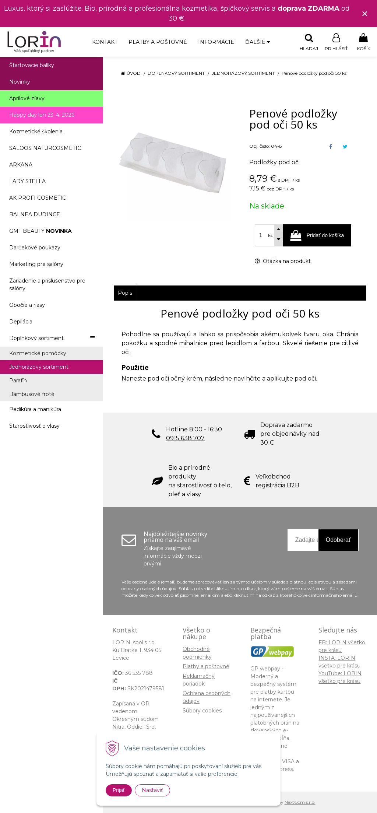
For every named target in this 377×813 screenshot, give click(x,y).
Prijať (119, 790)
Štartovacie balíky (31, 65)
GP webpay (265, 668)
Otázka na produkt (283, 261)
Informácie (216, 42)
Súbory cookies (202, 710)
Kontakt (104, 42)
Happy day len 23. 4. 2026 (41, 115)
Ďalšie (257, 42)
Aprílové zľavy (27, 98)
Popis (125, 293)
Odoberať (338, 540)
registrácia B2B (277, 485)
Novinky (19, 81)
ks (270, 235)
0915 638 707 (185, 438)
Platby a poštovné (157, 42)
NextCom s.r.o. (300, 802)
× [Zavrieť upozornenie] (365, 13)
